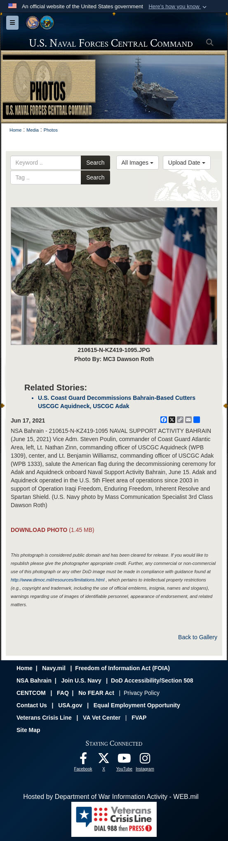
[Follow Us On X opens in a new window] (104, 760)
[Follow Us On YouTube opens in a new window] (124, 760)
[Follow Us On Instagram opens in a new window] (145, 760)
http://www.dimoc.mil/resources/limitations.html (57, 579)
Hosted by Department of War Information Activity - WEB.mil (110, 796)
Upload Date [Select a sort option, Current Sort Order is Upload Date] (186, 162)
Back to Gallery (197, 637)
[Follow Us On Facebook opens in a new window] (83, 760)
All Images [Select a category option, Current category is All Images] (137, 162)
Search (95, 162)
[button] (178, 6)
